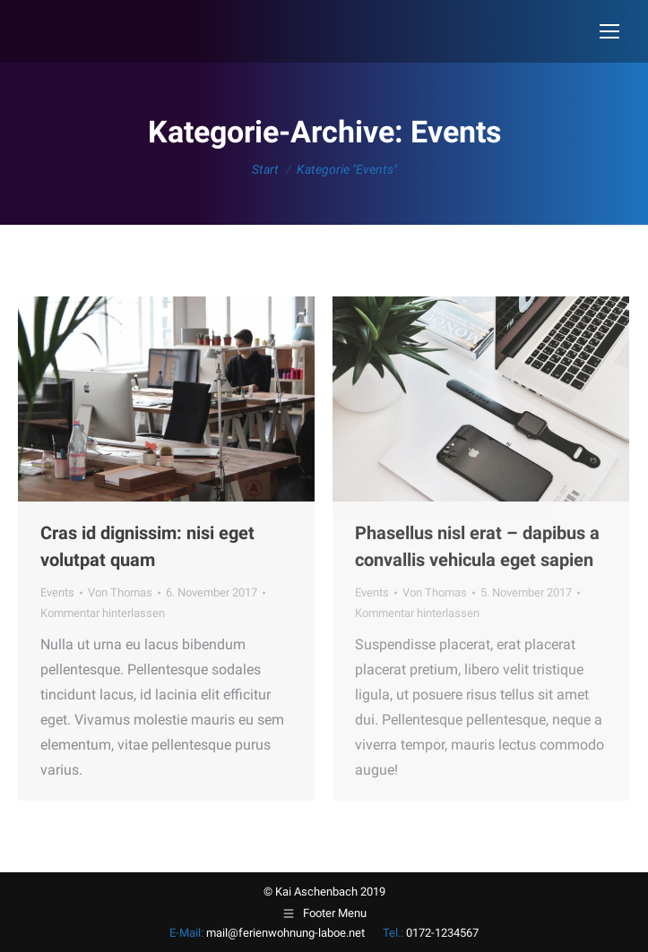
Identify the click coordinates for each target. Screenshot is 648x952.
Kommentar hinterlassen (102, 613)
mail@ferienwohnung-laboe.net (285, 932)
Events (57, 592)
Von (120, 592)
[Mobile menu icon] (609, 31)
